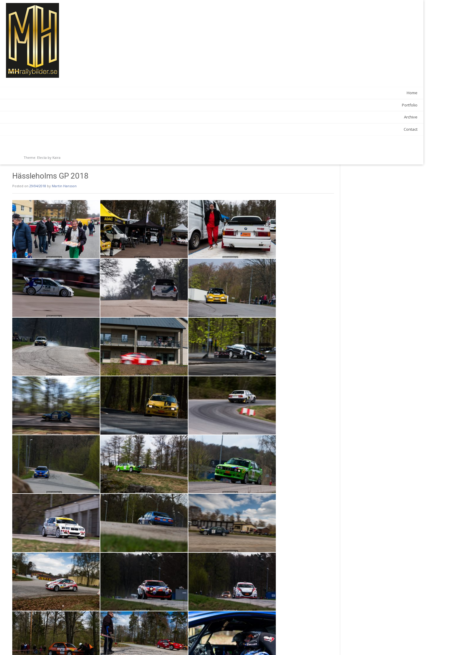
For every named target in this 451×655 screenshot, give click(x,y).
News (110, 630)
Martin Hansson (141, 21)
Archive (71, 117)
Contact (71, 129)
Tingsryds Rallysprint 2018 (327, 643)
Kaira (56, 157)
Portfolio (70, 105)
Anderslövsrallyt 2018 (112, 643)
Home (72, 92)
